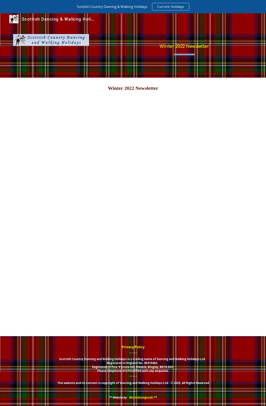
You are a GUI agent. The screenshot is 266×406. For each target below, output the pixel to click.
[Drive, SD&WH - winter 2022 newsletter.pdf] (132, 217)
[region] (133, 6)
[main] (184, 45)
